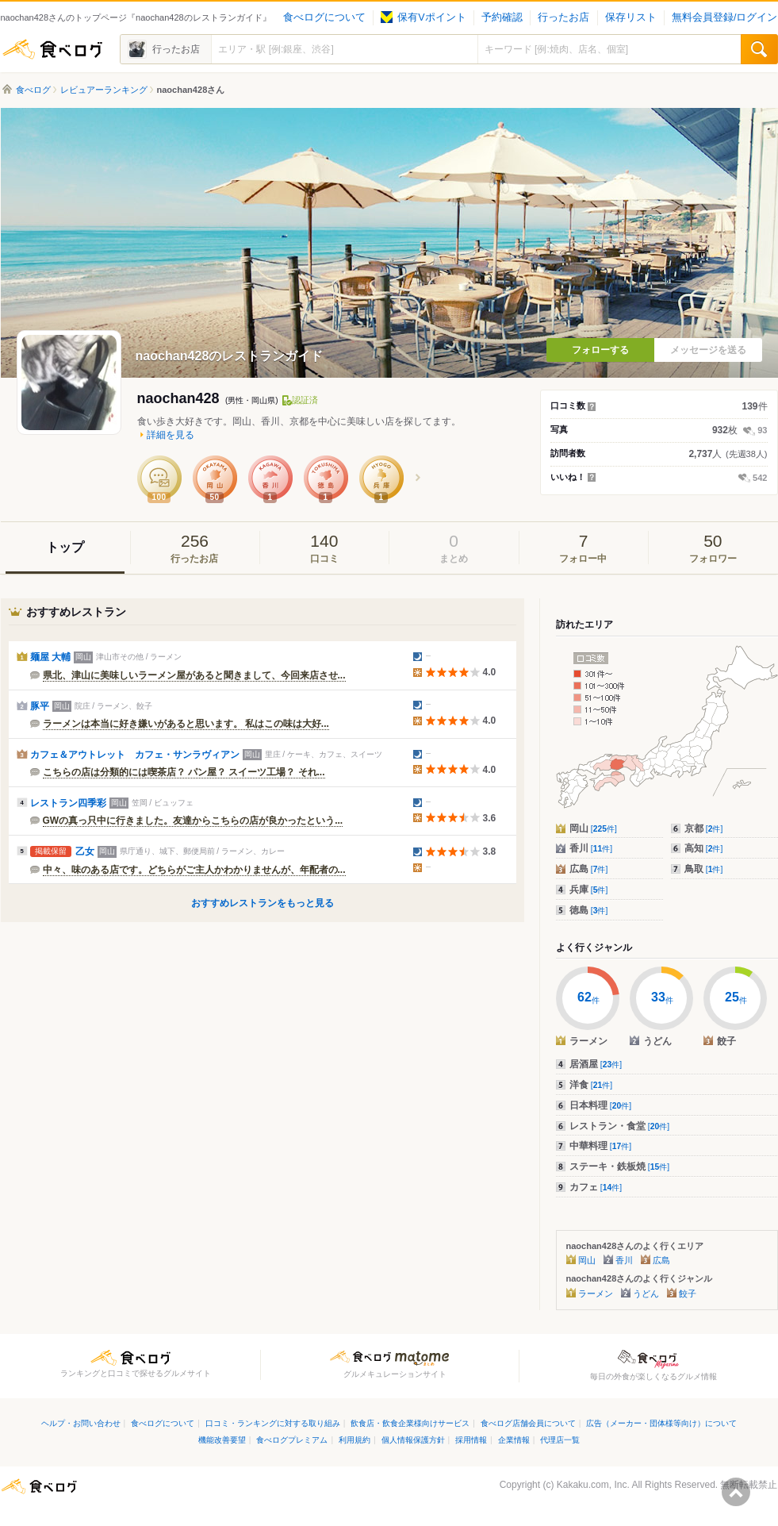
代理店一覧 (560, 1440)
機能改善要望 (222, 1440)
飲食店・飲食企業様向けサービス (410, 1423)
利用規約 (354, 1440)
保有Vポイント (423, 17)
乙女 (84, 851)
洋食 (591, 1084)
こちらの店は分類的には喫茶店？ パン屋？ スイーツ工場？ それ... (184, 772)
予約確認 (502, 17)
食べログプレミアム (292, 1440)
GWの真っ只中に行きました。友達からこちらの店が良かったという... (193, 820)
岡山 (593, 828)
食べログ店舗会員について (528, 1423)
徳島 (588, 910)
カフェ (596, 1187)
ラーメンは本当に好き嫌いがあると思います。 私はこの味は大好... (186, 723)
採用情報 (471, 1440)
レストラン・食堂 (619, 1126)
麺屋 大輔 (50, 657)
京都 (703, 828)
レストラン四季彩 (68, 803)
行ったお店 (563, 17)
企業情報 (514, 1440)
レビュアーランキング (104, 89)
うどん (646, 1293)
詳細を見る (170, 434)
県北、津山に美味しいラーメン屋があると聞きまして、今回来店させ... (194, 675)
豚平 (39, 706)
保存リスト (631, 17)
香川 (591, 848)
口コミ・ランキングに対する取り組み (272, 1423)
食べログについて (324, 17)
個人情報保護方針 (413, 1440)
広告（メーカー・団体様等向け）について (661, 1423)
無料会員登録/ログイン (724, 17)
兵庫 (588, 889)
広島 (588, 868)
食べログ (52, 49)
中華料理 (600, 1145)
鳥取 (703, 868)
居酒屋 (596, 1064)
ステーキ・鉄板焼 (619, 1166)
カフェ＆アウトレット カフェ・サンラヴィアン (135, 754)
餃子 (687, 1293)
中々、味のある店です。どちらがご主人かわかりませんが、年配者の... (194, 869)
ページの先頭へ (736, 1492)
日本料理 (600, 1105)
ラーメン (595, 1293)
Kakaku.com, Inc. (593, 1484)
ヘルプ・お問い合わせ (81, 1423)
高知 (703, 848)
